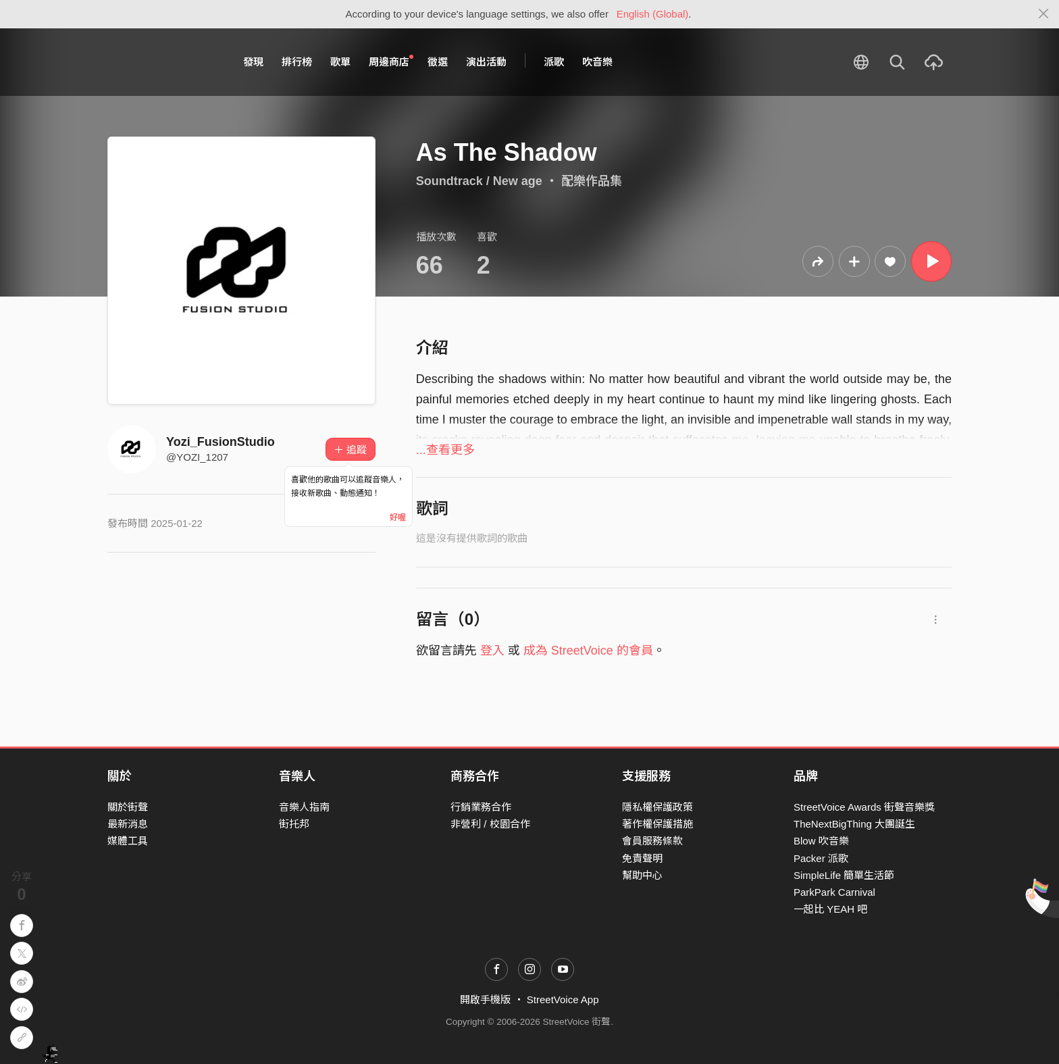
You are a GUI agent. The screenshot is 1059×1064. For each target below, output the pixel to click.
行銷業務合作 (480, 807)
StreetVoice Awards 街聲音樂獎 (864, 807)
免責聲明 (642, 858)
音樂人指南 (304, 807)
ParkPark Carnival (834, 892)
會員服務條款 (652, 840)
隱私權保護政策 (657, 807)
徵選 (438, 62)
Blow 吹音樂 (821, 840)
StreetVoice (163, 62)
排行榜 (297, 62)
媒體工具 (127, 840)
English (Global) (653, 14)
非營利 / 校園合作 (490, 824)
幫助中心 (642, 875)
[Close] (1044, 14)
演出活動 (486, 62)
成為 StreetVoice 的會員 (588, 650)
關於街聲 (127, 807)
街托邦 (294, 824)
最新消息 (127, 824)
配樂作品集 (591, 181)
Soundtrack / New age (479, 181)
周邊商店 (391, 61)
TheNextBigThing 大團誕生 (854, 824)
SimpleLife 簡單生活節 (844, 875)
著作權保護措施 (657, 824)
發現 (253, 62)
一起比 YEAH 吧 (830, 909)
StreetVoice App (563, 999)
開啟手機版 (485, 999)
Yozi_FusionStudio (220, 442)
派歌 (554, 62)
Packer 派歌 (821, 858)
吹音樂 (597, 62)
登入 (492, 650)
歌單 (340, 62)
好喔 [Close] (398, 517)
